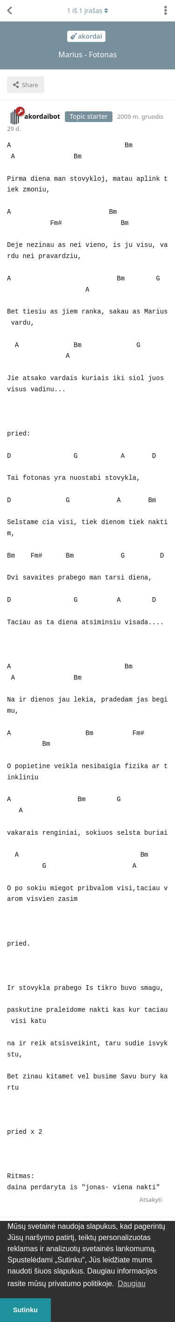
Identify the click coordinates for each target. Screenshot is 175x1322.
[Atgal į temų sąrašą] (9, 10)
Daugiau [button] (132, 1284)
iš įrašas (87, 10)
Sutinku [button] (25, 1310)
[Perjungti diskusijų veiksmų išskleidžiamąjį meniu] (165, 10)
